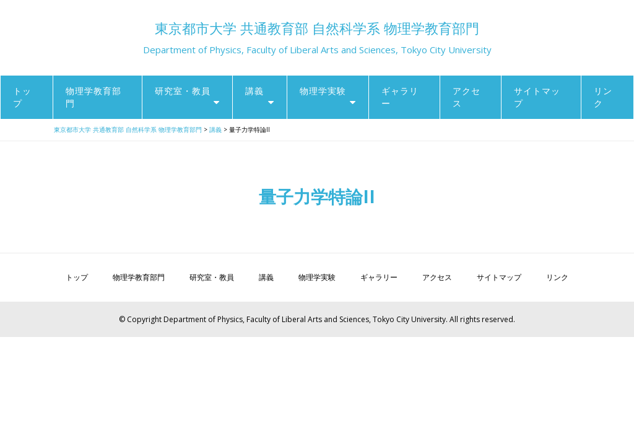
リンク (603, 97)
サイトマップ (537, 97)
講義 (254, 91)
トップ (22, 97)
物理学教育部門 (93, 97)
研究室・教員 (183, 91)
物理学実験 (323, 91)
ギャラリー (400, 97)
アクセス (466, 97)
